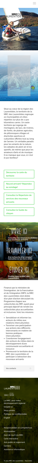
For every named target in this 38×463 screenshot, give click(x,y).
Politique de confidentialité (15, 414)
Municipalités (9, 431)
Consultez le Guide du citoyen (16, 212)
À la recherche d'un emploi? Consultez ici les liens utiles (20, 258)
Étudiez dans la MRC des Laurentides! (18, 277)
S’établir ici (8, 407)
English (7, 418)
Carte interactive (11, 439)
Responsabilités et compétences (18, 428)
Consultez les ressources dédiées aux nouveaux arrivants (22, 239)
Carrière (7, 446)
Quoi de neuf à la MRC (13, 435)
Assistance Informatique (14, 449)
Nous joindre (9, 410)
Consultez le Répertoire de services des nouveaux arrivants (19, 198)
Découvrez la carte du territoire (16, 174)
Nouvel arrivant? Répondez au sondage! (19, 185)
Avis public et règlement (14, 442)
